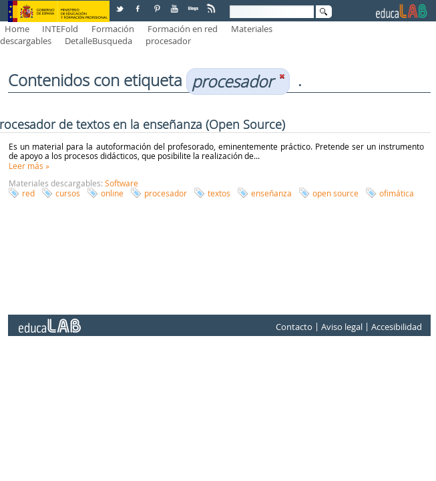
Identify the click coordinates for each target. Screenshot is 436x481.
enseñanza (271, 193)
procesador (168, 41)
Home (17, 29)
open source (335, 193)
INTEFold (60, 29)
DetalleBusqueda (98, 41)
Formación (112, 29)
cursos (67, 193)
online (112, 193)
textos (219, 193)
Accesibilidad (396, 327)
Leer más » (29, 165)
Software (121, 183)
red (28, 193)
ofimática (396, 193)
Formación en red (183, 29)
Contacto (294, 327)
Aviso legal (342, 327)
